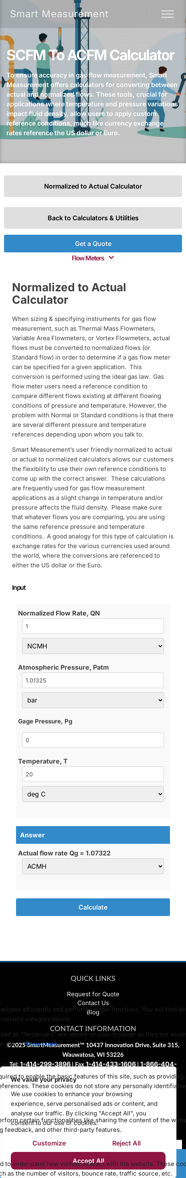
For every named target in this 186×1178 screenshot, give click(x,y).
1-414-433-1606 (111, 1064)
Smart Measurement (59, 14)
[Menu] (167, 14)
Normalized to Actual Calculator (93, 186)
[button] (93, 257)
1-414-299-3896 (45, 1064)
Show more (41, 1044)
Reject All (126, 1143)
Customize (49, 1143)
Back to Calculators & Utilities (93, 218)
